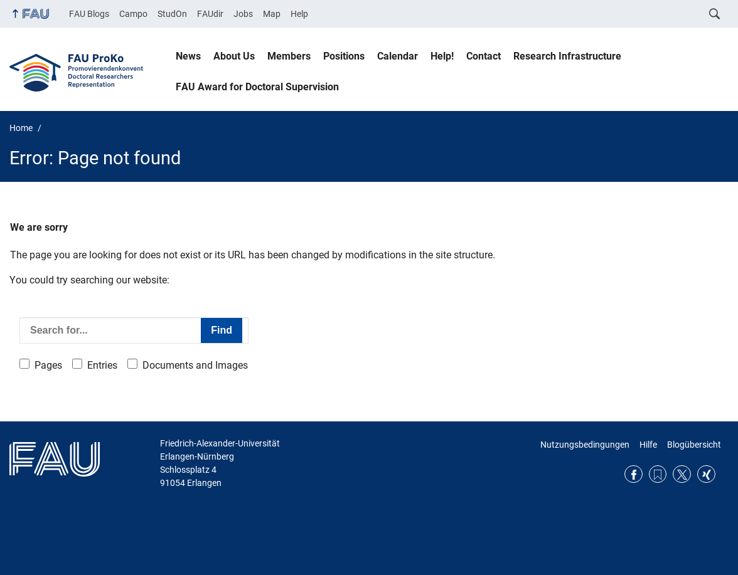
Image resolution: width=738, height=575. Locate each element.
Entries (102, 365)
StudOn (172, 14)
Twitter (682, 474)
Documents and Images (195, 365)
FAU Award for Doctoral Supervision (257, 87)
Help (299, 14)
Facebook (633, 474)
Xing (706, 474)
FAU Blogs (89, 14)
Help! (442, 56)
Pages (48, 365)
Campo (133, 14)
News (188, 56)
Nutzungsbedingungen (584, 445)
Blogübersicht (694, 445)
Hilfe (648, 445)
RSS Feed (658, 474)
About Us (234, 56)
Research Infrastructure (567, 56)
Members (289, 56)
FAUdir (210, 14)
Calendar (397, 56)
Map (272, 14)
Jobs (243, 14)
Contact (483, 56)
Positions (344, 56)
